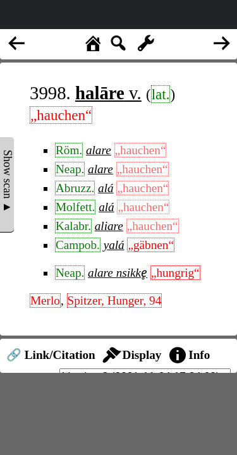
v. (108, 93)
